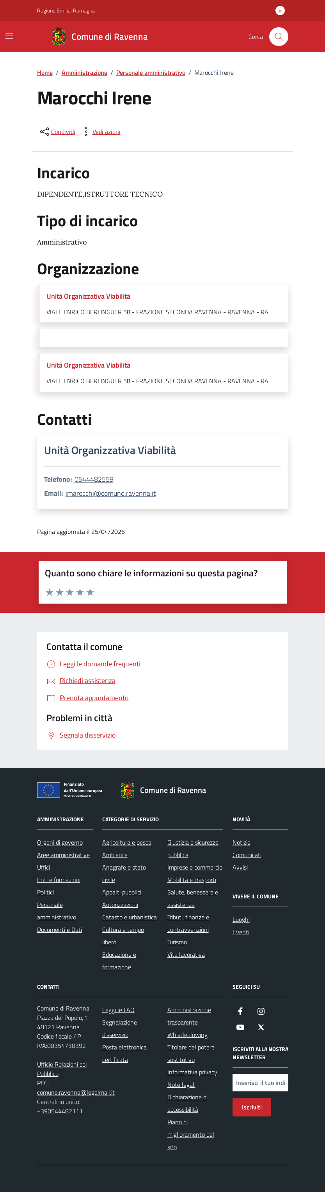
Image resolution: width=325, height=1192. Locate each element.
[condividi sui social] (57, 131)
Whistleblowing (187, 1034)
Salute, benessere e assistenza (192, 898)
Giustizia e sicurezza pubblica (192, 848)
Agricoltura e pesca (126, 842)
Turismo (177, 942)
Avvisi (240, 867)
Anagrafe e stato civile (124, 873)
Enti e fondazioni (58, 879)
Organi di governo (60, 842)
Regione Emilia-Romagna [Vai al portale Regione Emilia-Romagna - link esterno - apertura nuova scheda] (66, 10)
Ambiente (115, 854)
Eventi (241, 932)
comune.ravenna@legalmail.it (76, 1092)
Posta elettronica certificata (124, 1053)
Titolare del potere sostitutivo (191, 1053)
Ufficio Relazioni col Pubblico (62, 1069)
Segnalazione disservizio (119, 1028)
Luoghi (241, 919)
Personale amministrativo (56, 911)
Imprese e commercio (194, 867)
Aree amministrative (63, 854)
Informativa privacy (192, 1072)
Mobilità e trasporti (191, 879)
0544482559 (94, 479)
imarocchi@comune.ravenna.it (111, 493)
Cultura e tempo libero (123, 936)
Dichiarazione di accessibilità (187, 1103)
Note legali (181, 1084)
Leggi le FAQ (118, 1009)
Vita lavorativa (186, 954)
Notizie (241, 842)
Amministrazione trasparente (189, 1016)
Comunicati (247, 854)
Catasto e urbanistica (129, 917)
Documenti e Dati (59, 929)
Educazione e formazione (119, 961)
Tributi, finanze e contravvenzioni (188, 923)
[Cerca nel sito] (278, 36)
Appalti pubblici (121, 892)
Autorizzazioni (120, 904)
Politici (45, 892)
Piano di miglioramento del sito (190, 1134)
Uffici (43, 867)
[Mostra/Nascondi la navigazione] (9, 35)
